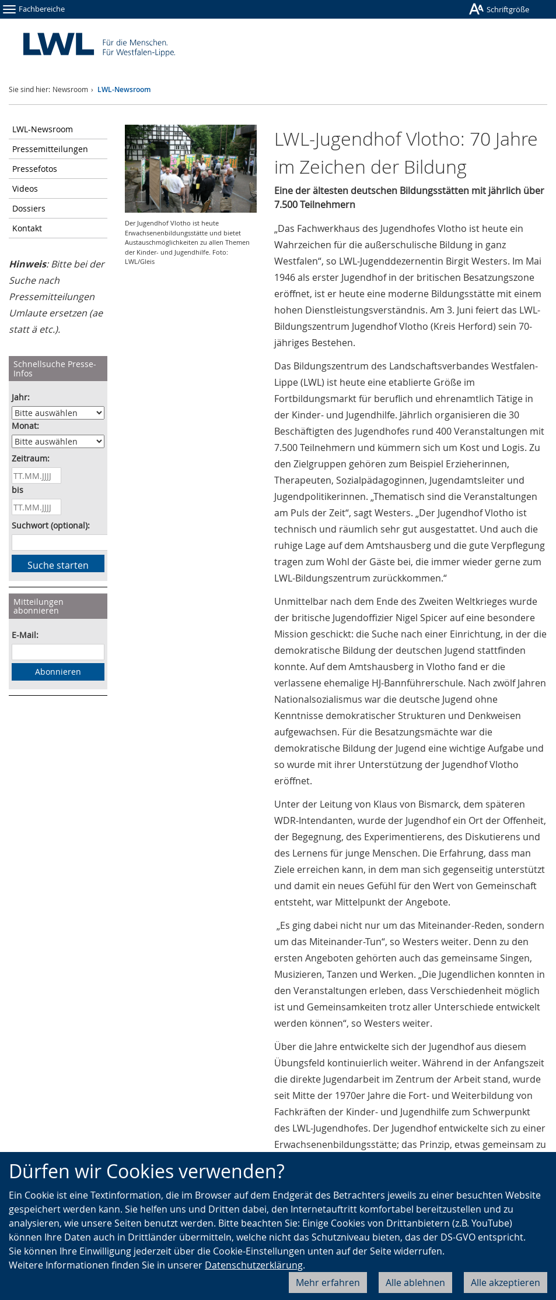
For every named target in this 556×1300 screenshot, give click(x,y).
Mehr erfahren (328, 1282)
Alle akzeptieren (505, 1282)
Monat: (25, 425)
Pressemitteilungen (50, 148)
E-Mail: (25, 634)
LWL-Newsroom (124, 89)
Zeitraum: (31, 458)
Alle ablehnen (415, 1282)
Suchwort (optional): (51, 525)
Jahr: (21, 397)
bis (17, 489)
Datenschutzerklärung (254, 1265)
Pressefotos (34, 168)
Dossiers (29, 208)
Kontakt (27, 228)
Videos (25, 188)
